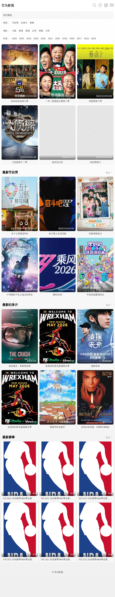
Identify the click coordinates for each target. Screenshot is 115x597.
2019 (64, 38)
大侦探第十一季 (19, 162)
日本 (48, 30)
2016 (86, 38)
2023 (36, 38)
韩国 (41, 30)
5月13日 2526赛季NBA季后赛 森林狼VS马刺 (24, 559)
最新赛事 (8, 437)
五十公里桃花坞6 (19, 233)
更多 (109, 172)
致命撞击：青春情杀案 (20, 366)
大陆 (14, 30)
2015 (93, 38)
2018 (71, 38)
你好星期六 (95, 162)
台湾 (34, 30)
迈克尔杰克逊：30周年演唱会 (95, 427)
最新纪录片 (10, 304)
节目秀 (15, 22)
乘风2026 (57, 294)
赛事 (32, 22)
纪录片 (24, 22)
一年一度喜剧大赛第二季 (57, 101)
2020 (57, 38)
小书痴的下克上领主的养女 (20, 294)
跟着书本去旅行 (57, 427)
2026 (14, 38)
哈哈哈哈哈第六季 (19, 101)
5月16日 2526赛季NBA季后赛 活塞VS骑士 (23, 498)
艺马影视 (8, 5)
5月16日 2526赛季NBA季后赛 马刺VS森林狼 (62, 498)
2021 (50, 38)
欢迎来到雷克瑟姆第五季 (57, 366)
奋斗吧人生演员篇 (57, 233)
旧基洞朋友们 (95, 233)
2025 (21, 38)
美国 (27, 30)
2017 (79, 38)
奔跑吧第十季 (95, 101)
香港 (21, 30)
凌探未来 (95, 366)
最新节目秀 (10, 172)
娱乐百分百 (57, 162)
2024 (28, 38)
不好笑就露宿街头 (95, 294)
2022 (43, 38)
